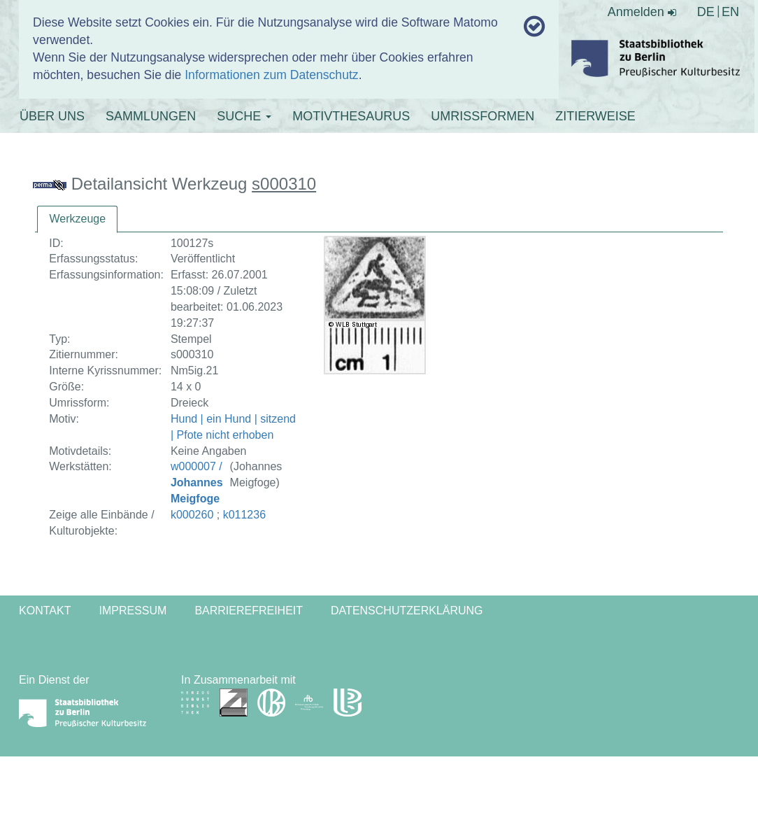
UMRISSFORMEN (482, 116)
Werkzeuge (77, 219)
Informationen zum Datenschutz (271, 75)
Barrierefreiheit (248, 610)
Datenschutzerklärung (407, 610)
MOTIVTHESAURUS (351, 116)
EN (730, 12)
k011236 (244, 515)
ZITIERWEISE (595, 116)
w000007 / (197, 482)
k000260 (192, 515)
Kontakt (45, 610)
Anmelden (642, 12)
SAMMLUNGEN (151, 116)
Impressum (132, 610)
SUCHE (244, 116)
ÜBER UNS (52, 116)
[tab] (77, 219)
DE (706, 12)
